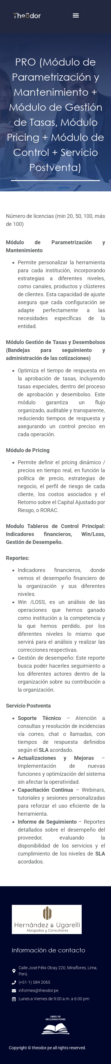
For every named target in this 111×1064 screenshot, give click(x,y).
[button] (76, 15)
